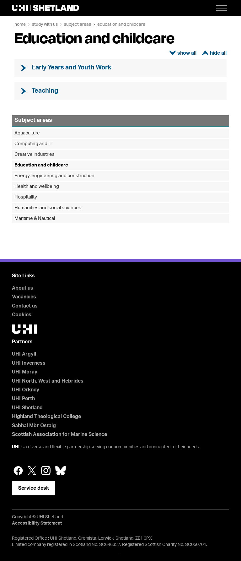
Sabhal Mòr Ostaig (34, 425)
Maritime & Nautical (34, 218)
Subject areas (77, 24)
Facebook (18, 470)
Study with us (45, 24)
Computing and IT (33, 143)
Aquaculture (27, 133)
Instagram (46, 470)
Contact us (25, 305)
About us (22, 288)
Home (20, 24)
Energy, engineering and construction (54, 175)
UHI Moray (24, 371)
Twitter (32, 470)
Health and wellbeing (36, 186)
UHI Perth (23, 398)
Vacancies (24, 296)
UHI (15, 447)
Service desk (33, 488)
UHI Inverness (29, 363)
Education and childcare (121, 24)
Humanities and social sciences (47, 207)
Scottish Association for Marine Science (59, 434)
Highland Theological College (46, 416)
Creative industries (34, 154)
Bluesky (60, 470)
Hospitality (25, 197)
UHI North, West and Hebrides (47, 381)
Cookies (21, 314)
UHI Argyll (24, 354)
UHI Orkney (25, 389)
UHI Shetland (27, 407)
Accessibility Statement (37, 523)
